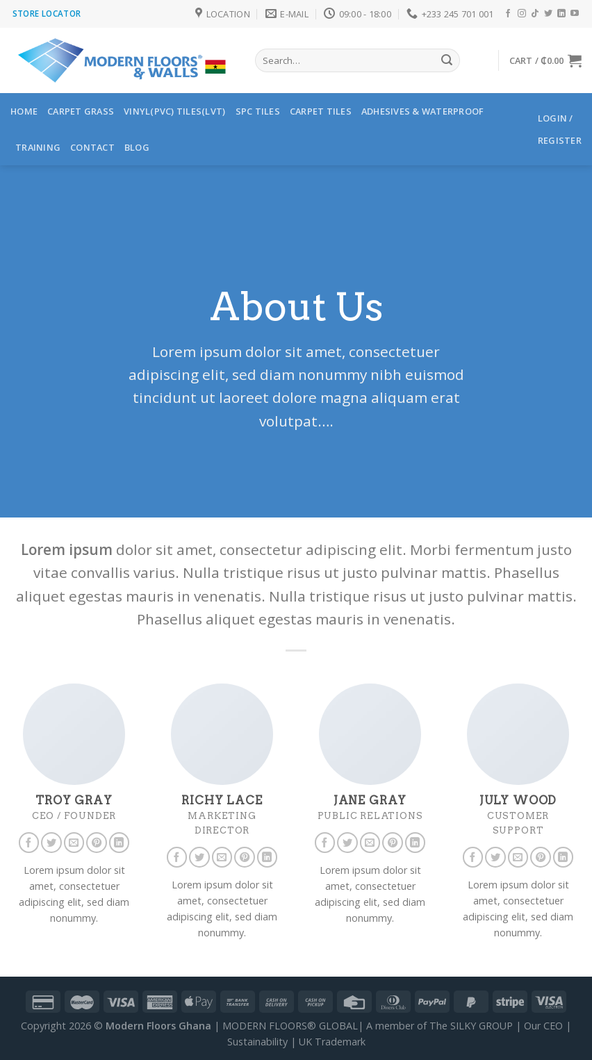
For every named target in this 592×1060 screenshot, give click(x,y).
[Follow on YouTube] (574, 14)
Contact (92, 147)
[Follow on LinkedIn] (561, 14)
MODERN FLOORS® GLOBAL (290, 1025)
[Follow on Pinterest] (96, 842)
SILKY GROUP (481, 1025)
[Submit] (447, 60)
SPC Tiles (258, 111)
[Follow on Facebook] (508, 14)
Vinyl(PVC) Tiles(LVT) (174, 111)
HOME (24, 111)
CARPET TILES (321, 111)
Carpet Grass (80, 111)
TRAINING (37, 147)
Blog (136, 147)
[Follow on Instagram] (522, 14)
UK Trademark (332, 1041)
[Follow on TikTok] (535, 14)
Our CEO (543, 1025)
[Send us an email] (74, 842)
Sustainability (257, 1041)
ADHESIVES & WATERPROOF (422, 111)
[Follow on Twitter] (548, 14)
